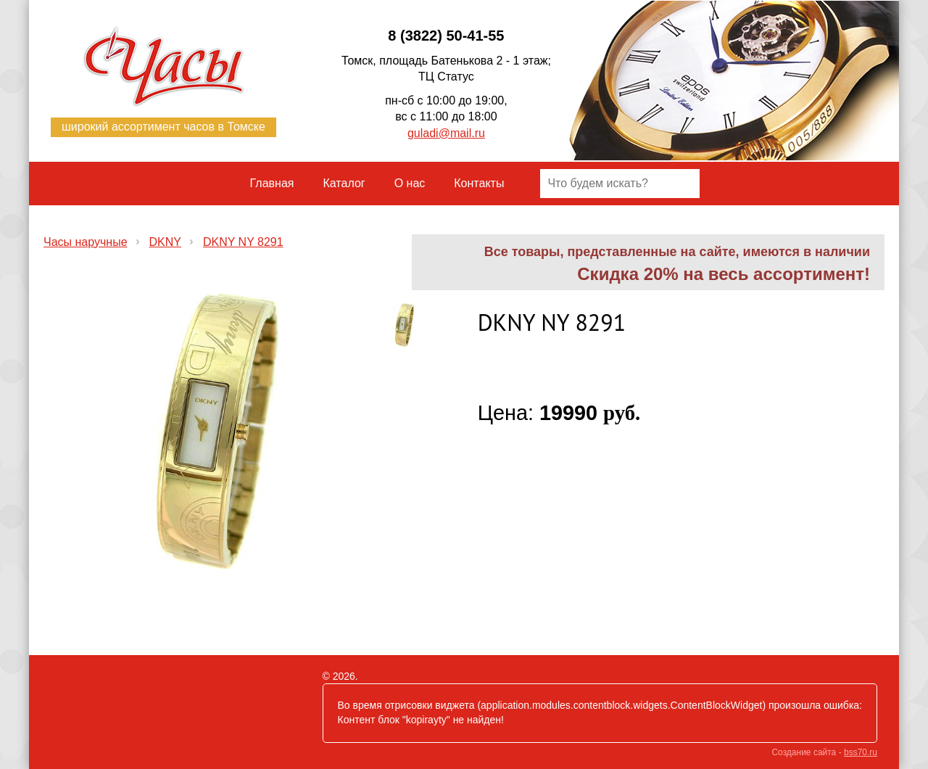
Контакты (479, 183)
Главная (272, 183)
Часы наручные (86, 242)
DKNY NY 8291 (243, 242)
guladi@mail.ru (446, 133)
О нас (410, 183)
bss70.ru (860, 752)
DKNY (165, 242)
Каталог (344, 183)
